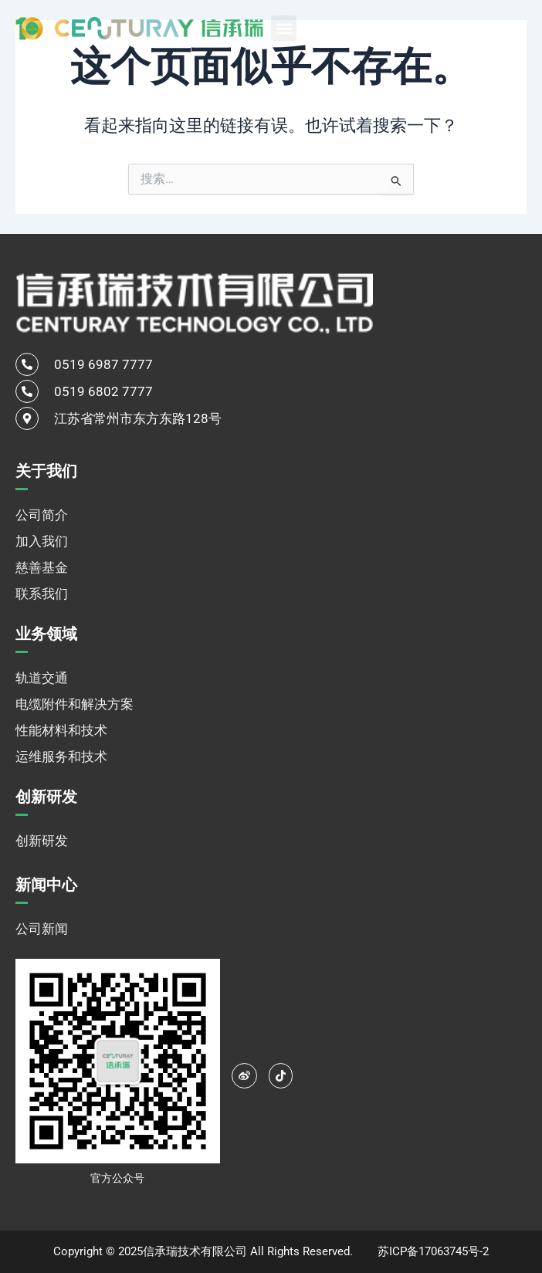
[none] (488, 28)
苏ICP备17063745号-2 (433, 1251)
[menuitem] (488, 28)
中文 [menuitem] (470, 28)
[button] (283, 28)
